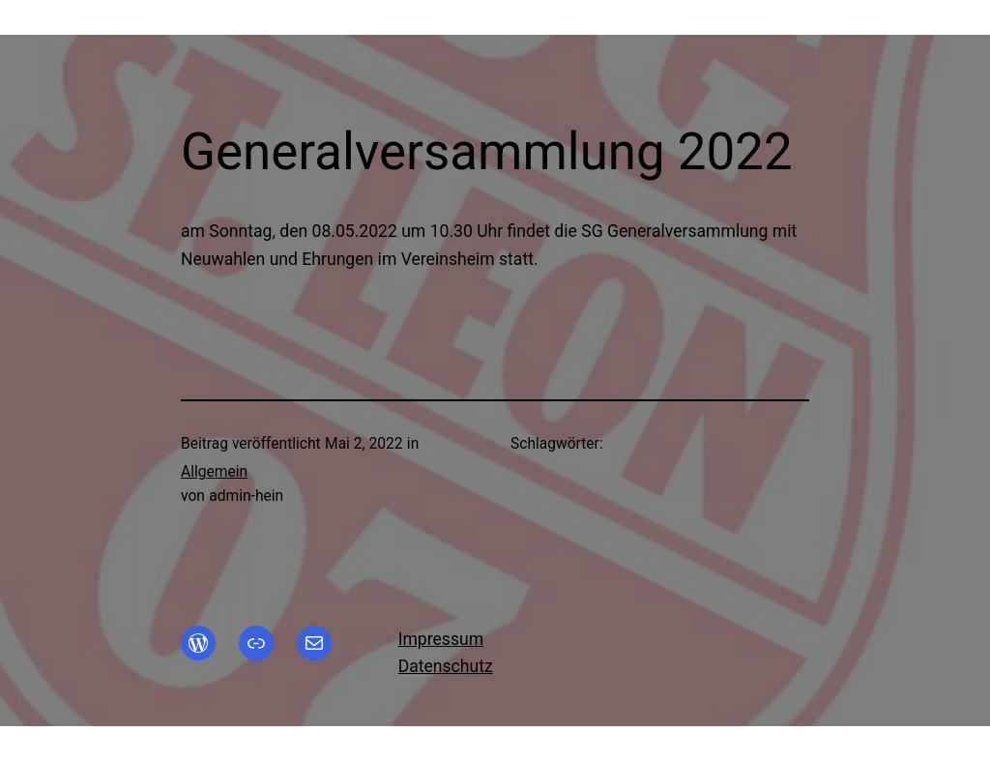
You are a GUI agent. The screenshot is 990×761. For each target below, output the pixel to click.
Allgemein (214, 472)
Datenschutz (445, 666)
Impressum (440, 639)
